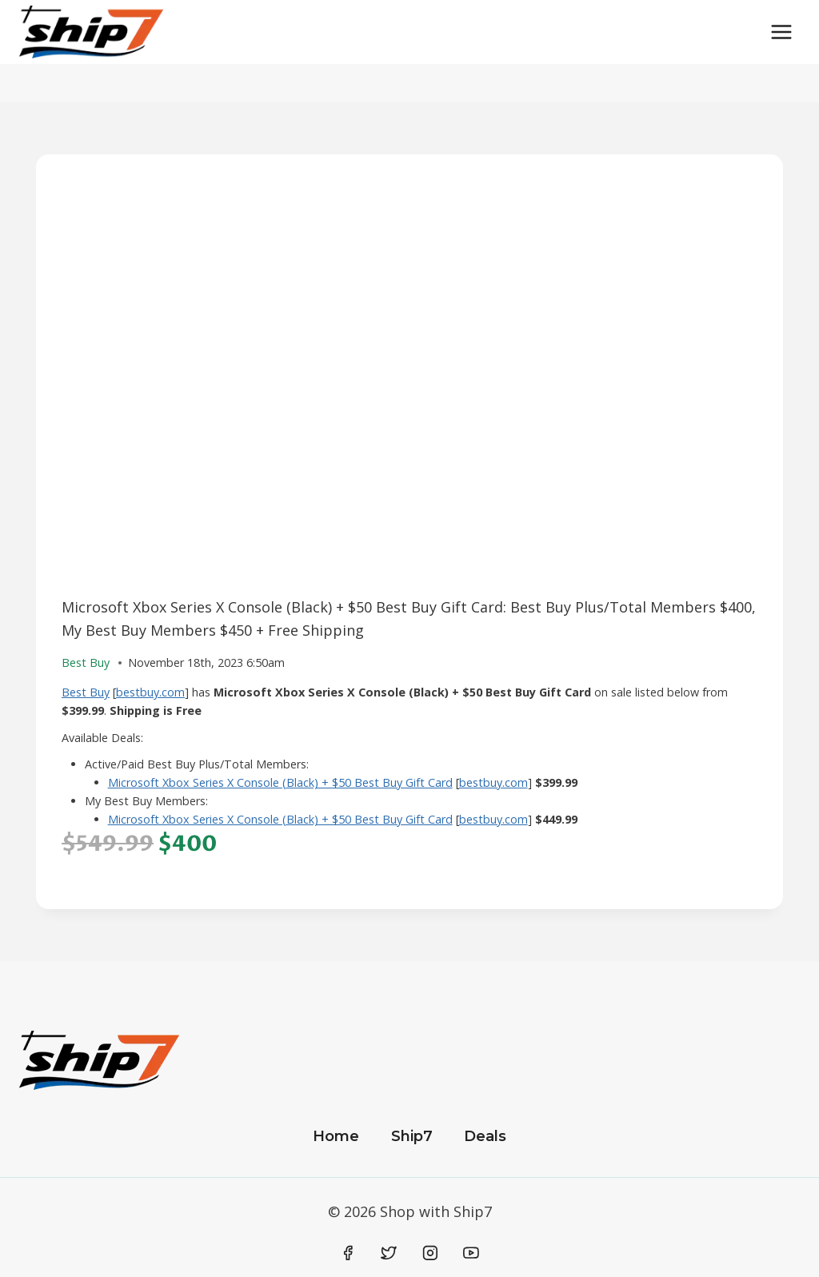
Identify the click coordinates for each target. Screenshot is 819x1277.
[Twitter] (389, 1253)
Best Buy (86, 692)
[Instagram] (430, 1253)
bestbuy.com (150, 692)
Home (336, 1136)
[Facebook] (348, 1253)
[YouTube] (471, 1253)
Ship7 (412, 1136)
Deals (485, 1136)
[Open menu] (781, 31)
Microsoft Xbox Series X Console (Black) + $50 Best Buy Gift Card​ (280, 782)
